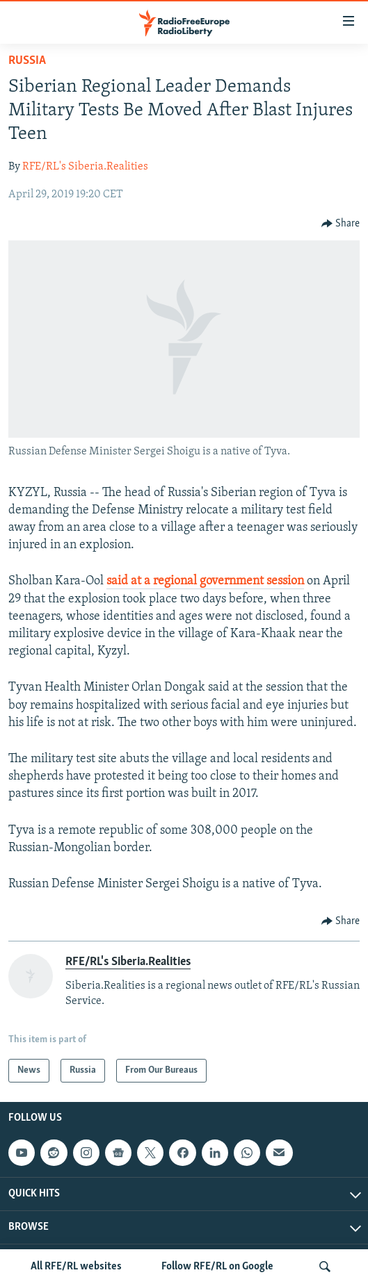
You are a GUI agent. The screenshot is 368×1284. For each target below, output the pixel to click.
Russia (27, 60)
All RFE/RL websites (76, 1266)
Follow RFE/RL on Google (217, 1266)
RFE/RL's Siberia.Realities (85, 166)
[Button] (340, 223)
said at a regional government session (205, 581)
